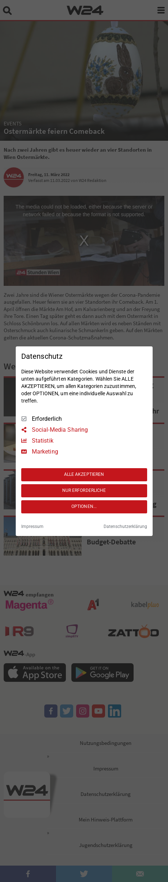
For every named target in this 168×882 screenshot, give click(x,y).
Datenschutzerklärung (125, 526)
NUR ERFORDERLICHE (84, 490)
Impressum (32, 526)
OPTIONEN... (84, 506)
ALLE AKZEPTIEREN (84, 474)
